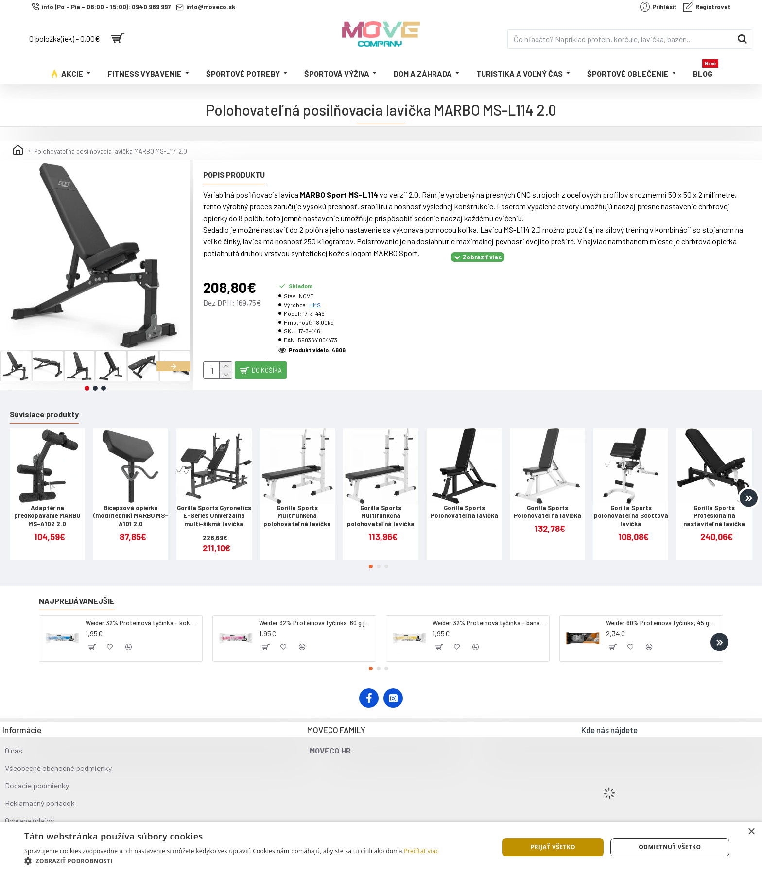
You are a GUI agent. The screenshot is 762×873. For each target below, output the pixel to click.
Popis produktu (234, 174)
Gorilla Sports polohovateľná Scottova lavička (631, 508)
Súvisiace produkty (44, 406)
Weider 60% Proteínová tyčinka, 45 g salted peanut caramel (662, 615)
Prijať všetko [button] (552, 847)
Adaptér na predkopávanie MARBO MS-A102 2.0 (47, 508)
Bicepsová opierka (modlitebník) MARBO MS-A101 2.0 (130, 508)
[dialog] (381, 847)
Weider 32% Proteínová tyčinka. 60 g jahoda (315, 615)
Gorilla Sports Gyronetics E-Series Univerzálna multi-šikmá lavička (214, 508)
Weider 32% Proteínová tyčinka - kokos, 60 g (142, 615)
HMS (315, 292)
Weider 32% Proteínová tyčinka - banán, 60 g (489, 615)
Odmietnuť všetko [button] (670, 847)
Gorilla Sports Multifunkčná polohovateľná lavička (297, 508)
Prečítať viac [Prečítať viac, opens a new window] (421, 851)
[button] (173, 366)
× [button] (751, 832)
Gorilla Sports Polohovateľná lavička (464, 504)
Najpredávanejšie (77, 593)
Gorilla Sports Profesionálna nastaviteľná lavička (714, 508)
